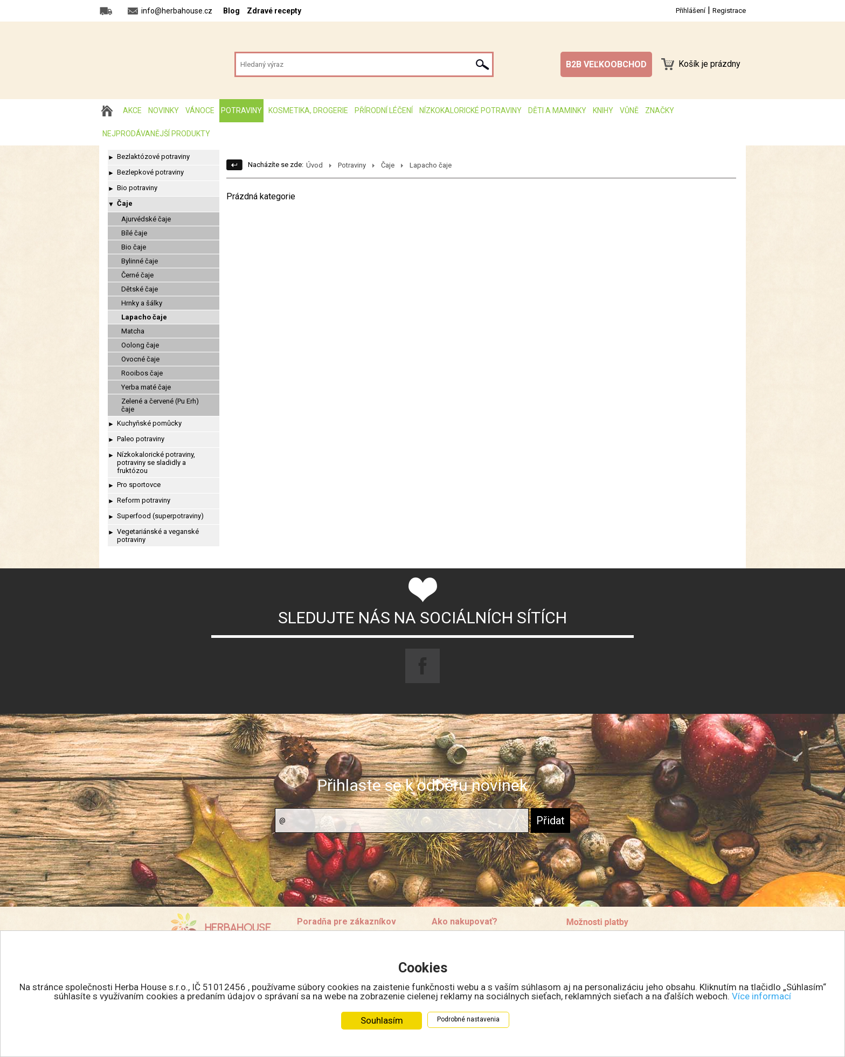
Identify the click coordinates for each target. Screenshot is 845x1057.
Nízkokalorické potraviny (470, 110)
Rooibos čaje (142, 373)
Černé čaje (137, 275)
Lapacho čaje (144, 317)
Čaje (125, 203)
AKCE (132, 110)
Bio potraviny (137, 188)
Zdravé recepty (274, 10)
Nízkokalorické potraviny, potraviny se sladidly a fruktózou (156, 462)
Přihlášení (690, 10)
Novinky (163, 110)
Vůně (629, 110)
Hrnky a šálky (141, 303)
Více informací (761, 996)
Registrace (729, 10)
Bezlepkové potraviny (150, 172)
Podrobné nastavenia (468, 1019)
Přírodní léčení (384, 110)
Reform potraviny (143, 500)
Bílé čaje (134, 233)
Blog (231, 10)
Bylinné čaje (139, 261)
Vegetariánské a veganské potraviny (158, 535)
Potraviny (241, 110)
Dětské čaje (139, 289)
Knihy (603, 110)
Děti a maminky (557, 110)
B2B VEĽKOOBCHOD (606, 64)
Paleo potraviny (140, 439)
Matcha (132, 331)
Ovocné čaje (140, 359)
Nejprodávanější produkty (156, 133)
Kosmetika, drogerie (308, 110)
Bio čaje (133, 247)
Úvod (314, 165)
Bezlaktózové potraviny (153, 156)
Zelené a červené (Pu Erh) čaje (160, 405)
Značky (659, 110)
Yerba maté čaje (146, 387)
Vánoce (199, 110)
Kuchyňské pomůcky (149, 423)
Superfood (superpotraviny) (160, 516)
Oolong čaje (140, 345)
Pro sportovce (139, 485)
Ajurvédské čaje (146, 219)
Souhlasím (382, 1020)
